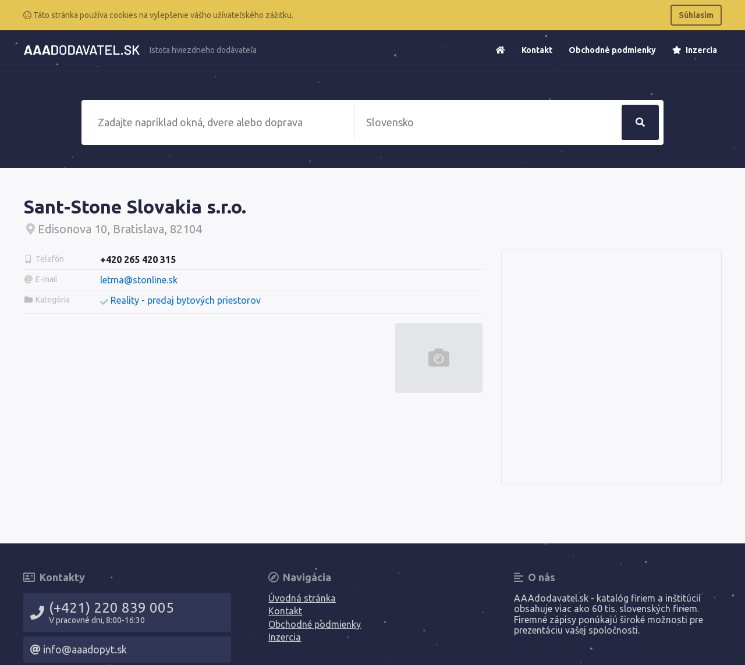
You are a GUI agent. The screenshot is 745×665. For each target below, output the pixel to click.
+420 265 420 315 (138, 259)
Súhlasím (696, 15)
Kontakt (537, 50)
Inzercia (694, 50)
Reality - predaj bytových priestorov (186, 300)
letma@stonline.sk (139, 280)
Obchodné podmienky (612, 50)
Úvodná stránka (302, 598)
